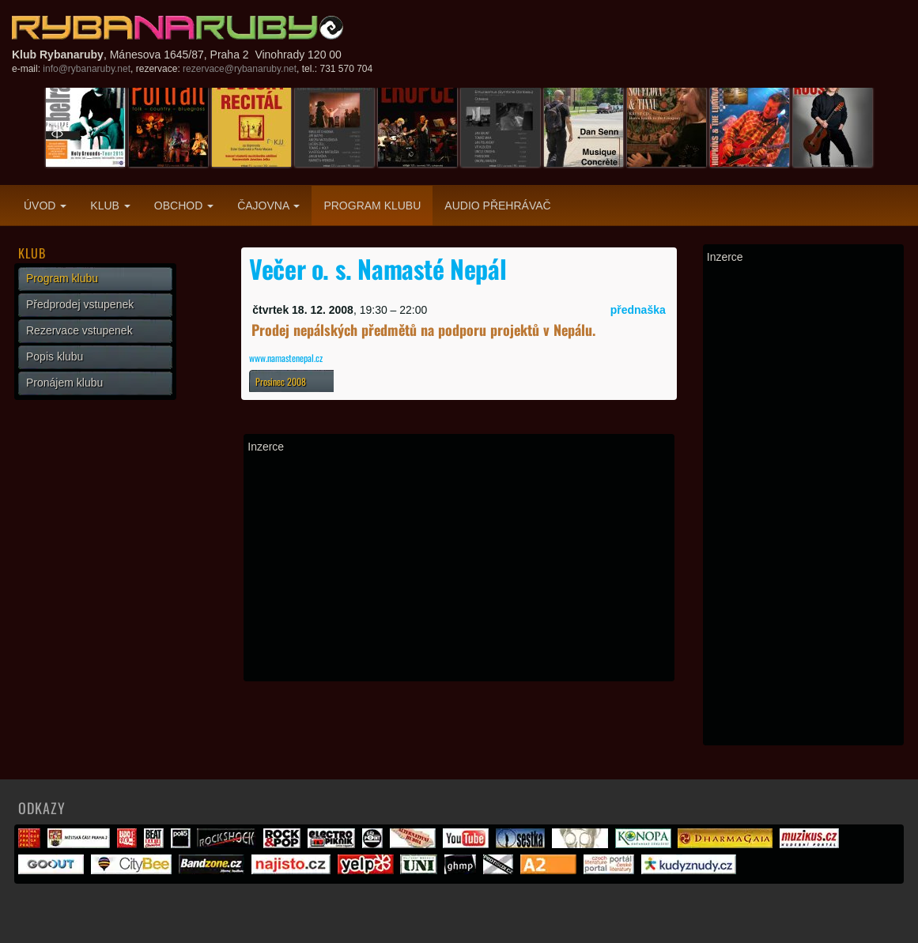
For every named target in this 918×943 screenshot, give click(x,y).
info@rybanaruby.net (86, 68)
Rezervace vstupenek (79, 330)
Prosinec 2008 (280, 381)
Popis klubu (54, 356)
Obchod (183, 205)
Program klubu (372, 205)
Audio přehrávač (497, 205)
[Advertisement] (459, 566)
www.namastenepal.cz (286, 357)
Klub (110, 205)
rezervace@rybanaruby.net (240, 68)
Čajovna (268, 205)
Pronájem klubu (64, 382)
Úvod (45, 205)
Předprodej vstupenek (80, 304)
